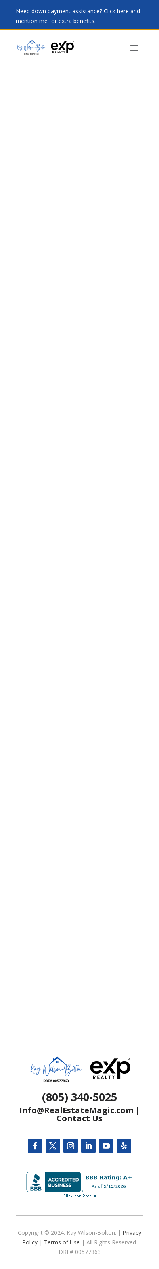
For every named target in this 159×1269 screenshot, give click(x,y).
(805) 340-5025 (79, 1096)
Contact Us (79, 1118)
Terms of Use (62, 1242)
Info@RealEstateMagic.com (76, 1110)
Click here (116, 11)
